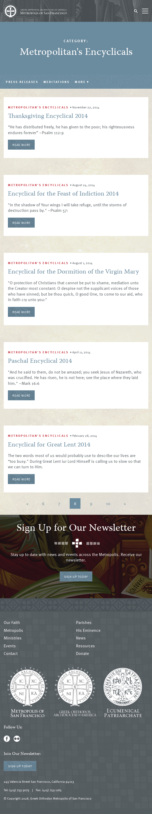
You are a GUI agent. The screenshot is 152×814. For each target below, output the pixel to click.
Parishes (84, 623)
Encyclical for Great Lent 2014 (49, 445)
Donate (82, 654)
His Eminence (88, 630)
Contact (11, 654)
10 (108, 503)
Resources (85, 646)
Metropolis (13, 630)
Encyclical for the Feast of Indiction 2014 (63, 194)
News (81, 638)
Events (10, 646)
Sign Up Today (76, 576)
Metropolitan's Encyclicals (38, 107)
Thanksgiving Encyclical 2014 (48, 116)
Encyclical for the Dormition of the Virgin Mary (73, 272)
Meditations (56, 81)
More (82, 81)
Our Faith (12, 623)
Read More (21, 144)
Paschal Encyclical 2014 (40, 361)
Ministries (13, 638)
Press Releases (22, 81)
